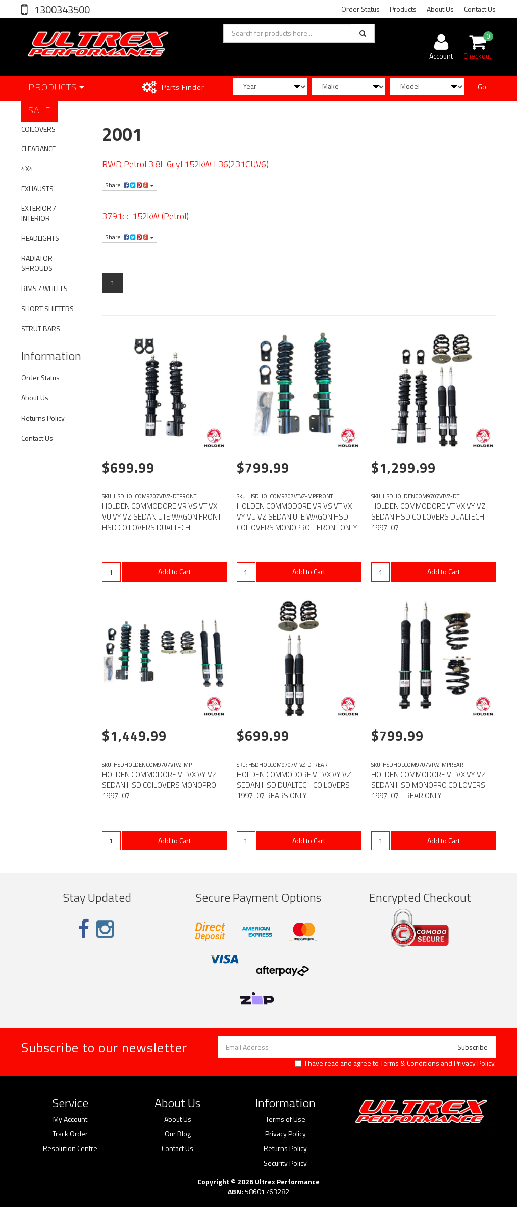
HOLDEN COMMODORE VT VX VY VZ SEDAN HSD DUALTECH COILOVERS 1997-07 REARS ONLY (294, 785)
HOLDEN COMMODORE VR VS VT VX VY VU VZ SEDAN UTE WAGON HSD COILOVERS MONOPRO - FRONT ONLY (297, 516)
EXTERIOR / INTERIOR (38, 213)
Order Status (360, 9)
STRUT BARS (40, 328)
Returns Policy (43, 418)
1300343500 (61, 9)
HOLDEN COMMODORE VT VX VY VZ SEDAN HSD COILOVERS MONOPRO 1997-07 (159, 785)
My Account (70, 1119)
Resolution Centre (70, 1148)
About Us (440, 9)
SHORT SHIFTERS (47, 308)
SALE (39, 110)
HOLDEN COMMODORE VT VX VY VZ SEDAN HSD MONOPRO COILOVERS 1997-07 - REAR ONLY (428, 785)
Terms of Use (285, 1119)
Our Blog (178, 1134)
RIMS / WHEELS (44, 288)
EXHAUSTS (37, 188)
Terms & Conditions (409, 1063)
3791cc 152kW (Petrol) (145, 216)
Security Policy (285, 1163)
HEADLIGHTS (40, 238)
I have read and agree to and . (395, 1063)
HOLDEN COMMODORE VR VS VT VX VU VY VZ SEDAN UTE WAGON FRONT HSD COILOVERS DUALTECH (161, 516)
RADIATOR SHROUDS (37, 263)
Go (482, 86)
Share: (129, 185)
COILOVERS (38, 129)
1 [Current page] (113, 282)
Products (403, 9)
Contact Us (480, 9)
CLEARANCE (38, 148)
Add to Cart (174, 571)
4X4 (27, 168)
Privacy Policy (474, 1063)
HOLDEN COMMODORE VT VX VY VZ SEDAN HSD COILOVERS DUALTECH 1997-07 (428, 516)
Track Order (70, 1134)
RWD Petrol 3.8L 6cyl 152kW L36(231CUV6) (185, 164)
